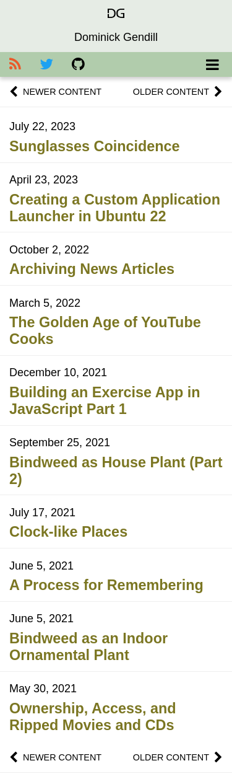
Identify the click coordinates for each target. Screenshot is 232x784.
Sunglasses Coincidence (94, 146)
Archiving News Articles (91, 269)
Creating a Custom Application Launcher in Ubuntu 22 (114, 208)
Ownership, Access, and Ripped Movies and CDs (92, 716)
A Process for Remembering (106, 585)
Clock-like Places (68, 532)
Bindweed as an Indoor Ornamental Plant (88, 646)
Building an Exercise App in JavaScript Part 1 (104, 400)
